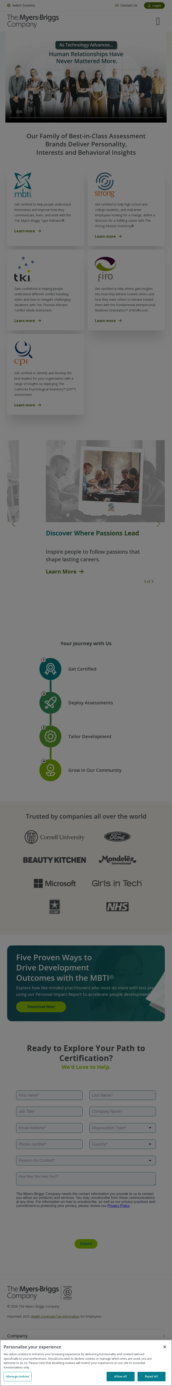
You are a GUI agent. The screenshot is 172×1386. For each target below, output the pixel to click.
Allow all (120, 1376)
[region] (86, 1363)
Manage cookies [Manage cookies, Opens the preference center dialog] (17, 1376)
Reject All (151, 1376)
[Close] (165, 1347)
